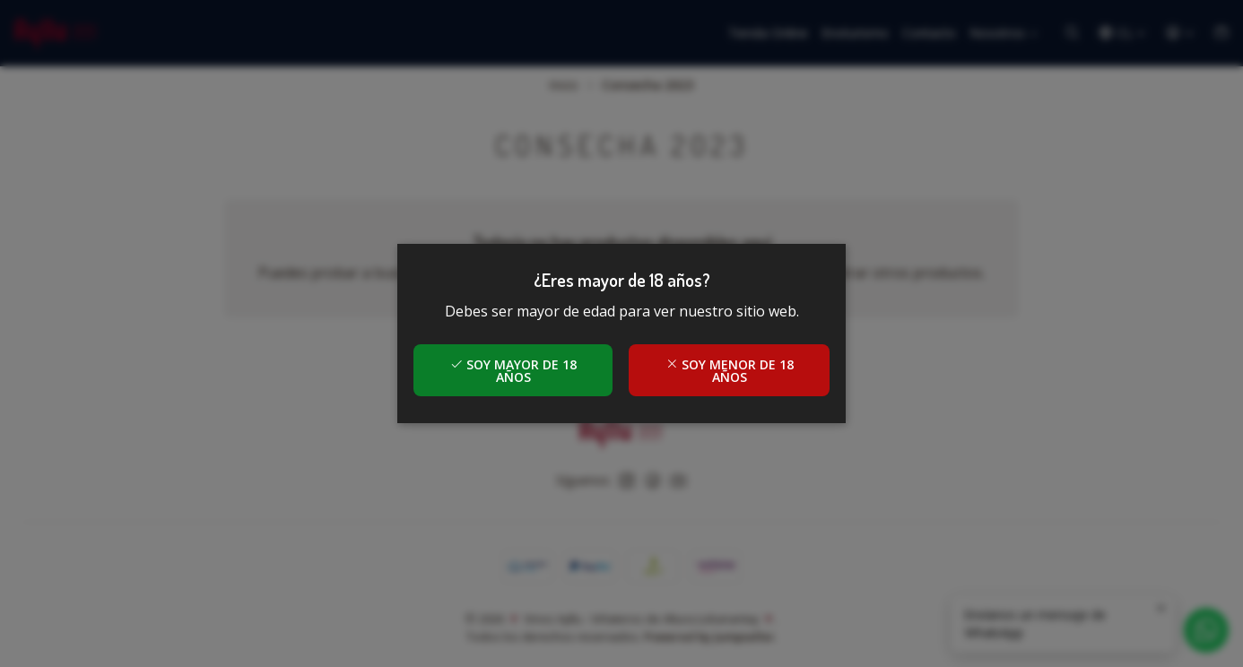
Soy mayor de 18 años (513, 370)
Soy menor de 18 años (729, 370)
